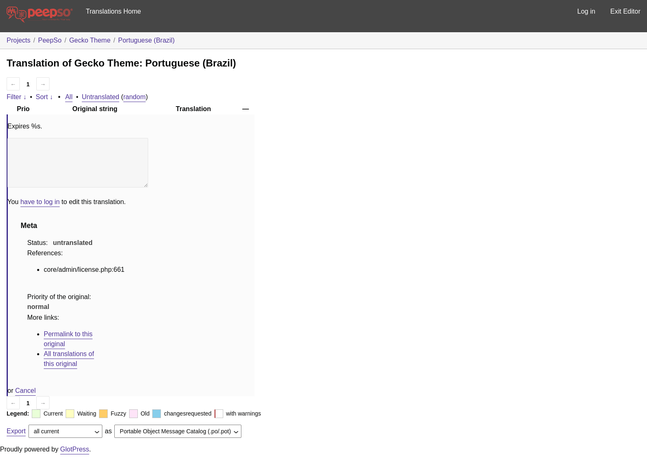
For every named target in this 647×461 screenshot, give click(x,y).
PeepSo (49, 40)
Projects (19, 40)
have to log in (39, 201)
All (69, 96)
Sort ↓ (44, 96)
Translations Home (113, 11)
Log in (586, 11)
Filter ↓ (16, 96)
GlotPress (74, 449)
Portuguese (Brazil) (146, 40)
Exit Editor (625, 11)
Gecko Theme (90, 40)
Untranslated (100, 96)
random (134, 96)
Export (16, 431)
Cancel (25, 390)
